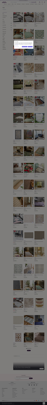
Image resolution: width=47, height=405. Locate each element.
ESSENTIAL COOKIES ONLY (24, 46)
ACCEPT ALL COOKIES (30, 46)
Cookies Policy (17, 44)
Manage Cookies (17, 46)
